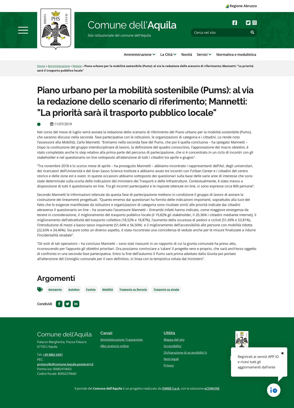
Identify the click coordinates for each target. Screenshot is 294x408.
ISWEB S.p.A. (171, 388)
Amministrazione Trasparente (121, 340)
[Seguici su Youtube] (241, 22)
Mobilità (107, 289)
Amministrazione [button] (139, 54)
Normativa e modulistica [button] (236, 54)
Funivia (90, 289)
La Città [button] (168, 54)
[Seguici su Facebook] (234, 22)
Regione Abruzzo (241, 6)
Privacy (169, 365)
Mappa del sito (174, 340)
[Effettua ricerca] (252, 32)
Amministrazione (59, 66)
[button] (23, 30)
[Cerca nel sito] (224, 32)
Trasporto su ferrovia (133, 289)
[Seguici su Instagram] (254, 22)
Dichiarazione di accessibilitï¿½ (185, 353)
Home (41, 66)
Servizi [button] (204, 54)
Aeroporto (55, 289)
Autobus (74, 289)
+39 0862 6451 (53, 355)
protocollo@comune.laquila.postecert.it (65, 364)
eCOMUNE (212, 388)
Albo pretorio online (114, 346)
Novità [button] (186, 54)
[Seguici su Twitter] (248, 22)
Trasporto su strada (166, 289)
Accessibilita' (173, 346)
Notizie (77, 66)
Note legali (171, 359)
